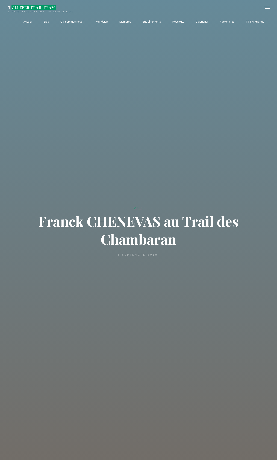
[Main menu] (267, 8)
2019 (138, 208)
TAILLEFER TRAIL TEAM (31, 7)
